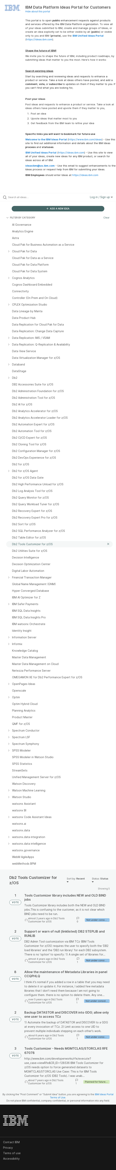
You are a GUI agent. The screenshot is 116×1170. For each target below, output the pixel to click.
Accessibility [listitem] (11, 1158)
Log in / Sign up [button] (101, 197)
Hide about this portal (37, 11)
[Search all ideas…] (30, 197)
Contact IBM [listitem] (11, 1142)
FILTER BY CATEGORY (20, 217)
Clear (106, 217)
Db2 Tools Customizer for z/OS (46, 920)
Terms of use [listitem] (12, 1153)
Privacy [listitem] (8, 1147)
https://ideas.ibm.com (39, 39)
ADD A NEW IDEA (58, 208)
